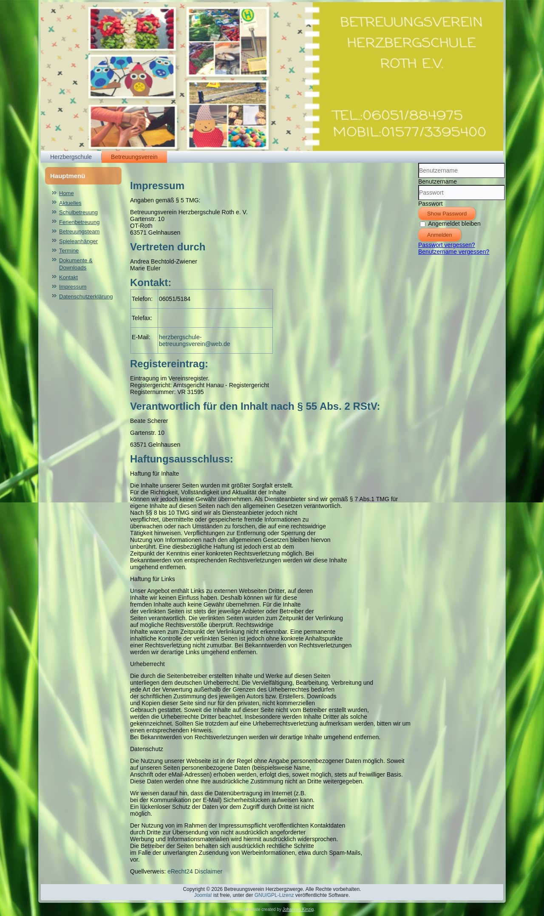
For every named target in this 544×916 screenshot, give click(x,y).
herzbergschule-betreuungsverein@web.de (194, 340)
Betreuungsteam (79, 231)
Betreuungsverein (134, 156)
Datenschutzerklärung (86, 296)
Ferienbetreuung (79, 222)
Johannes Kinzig (298, 909)
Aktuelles (70, 203)
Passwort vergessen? (446, 244)
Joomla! (203, 895)
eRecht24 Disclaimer (194, 871)
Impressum (72, 287)
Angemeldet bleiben (454, 223)
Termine (69, 250)
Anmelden (439, 235)
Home (66, 193)
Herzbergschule (71, 156)
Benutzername (437, 181)
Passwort (430, 203)
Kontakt (68, 277)
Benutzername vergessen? (453, 251)
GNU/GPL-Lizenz (274, 895)
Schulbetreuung (78, 212)
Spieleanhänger (78, 241)
